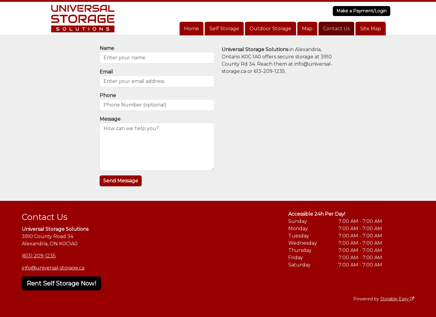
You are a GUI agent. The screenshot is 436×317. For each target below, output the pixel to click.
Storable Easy (397, 299)
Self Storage (224, 28)
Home (191, 28)
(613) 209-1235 (39, 256)
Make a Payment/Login (361, 11)
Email (106, 72)
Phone (108, 95)
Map (307, 28)
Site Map (370, 28)
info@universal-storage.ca (53, 268)
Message (110, 119)
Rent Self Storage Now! (61, 283)
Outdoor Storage (270, 28)
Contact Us (336, 28)
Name (107, 48)
